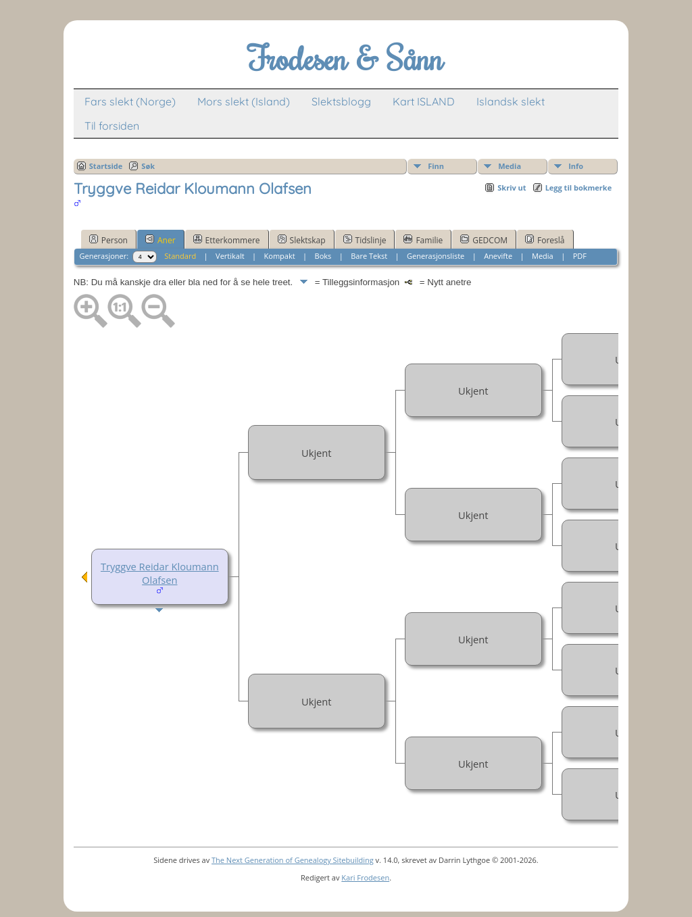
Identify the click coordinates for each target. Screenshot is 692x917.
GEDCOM (484, 240)
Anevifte (498, 256)
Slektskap (302, 240)
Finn (436, 166)
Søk (148, 166)
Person (108, 240)
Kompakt (279, 256)
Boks (323, 256)
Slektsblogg (341, 101)
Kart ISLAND (424, 101)
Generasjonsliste (435, 256)
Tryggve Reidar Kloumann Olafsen (160, 573)
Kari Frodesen (365, 877)
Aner (160, 240)
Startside (106, 166)
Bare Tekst (369, 256)
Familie (423, 240)
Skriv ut (511, 187)
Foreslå (544, 240)
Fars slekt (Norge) (130, 101)
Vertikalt (230, 256)
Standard (180, 256)
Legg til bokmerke (578, 187)
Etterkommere (226, 240)
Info (575, 166)
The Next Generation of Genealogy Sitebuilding (293, 860)
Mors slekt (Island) (243, 101)
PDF (580, 256)
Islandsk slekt (510, 101)
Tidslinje (365, 240)
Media (509, 166)
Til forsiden (111, 125)
